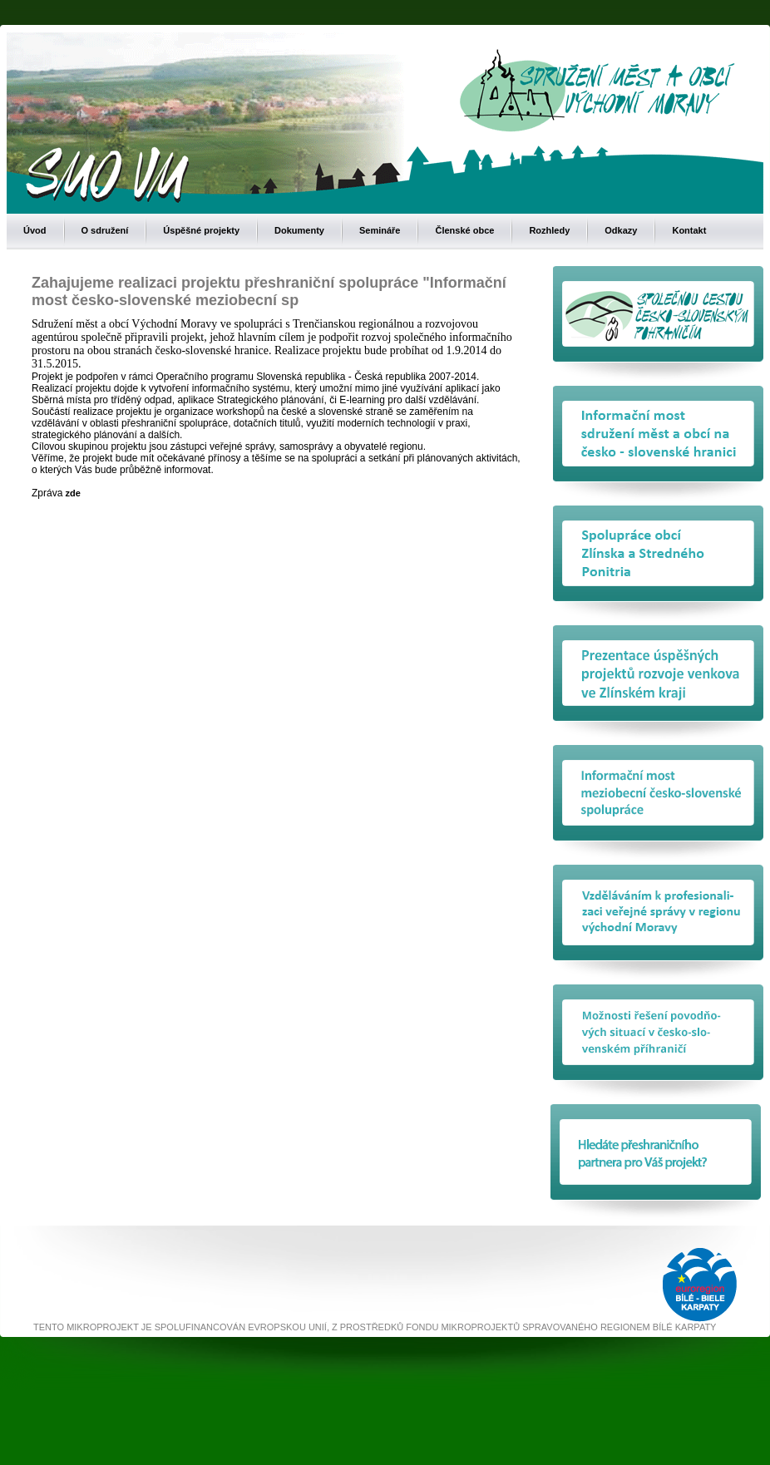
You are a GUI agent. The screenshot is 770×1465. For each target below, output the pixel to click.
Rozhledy (549, 230)
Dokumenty (299, 230)
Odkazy (621, 230)
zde (71, 493)
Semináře (380, 230)
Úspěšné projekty (201, 230)
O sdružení (105, 230)
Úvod (35, 230)
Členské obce (464, 230)
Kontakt (689, 230)
